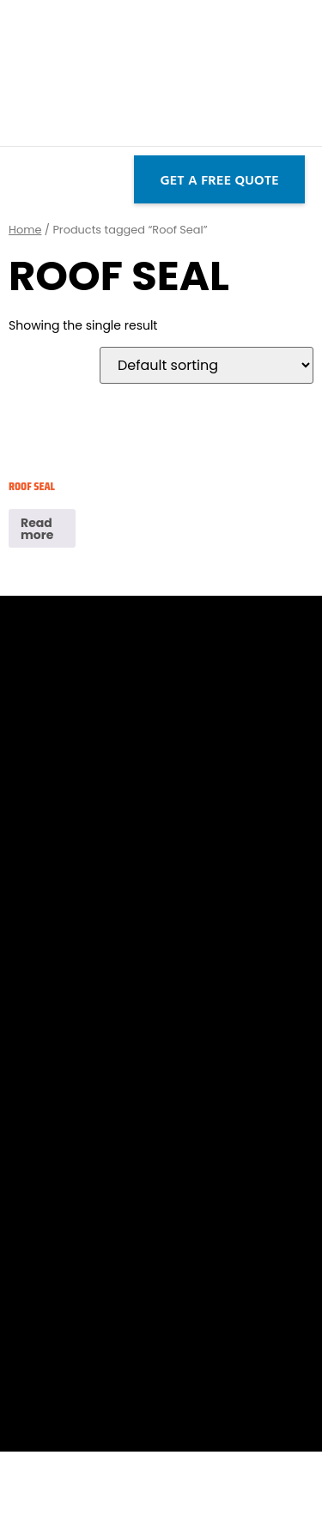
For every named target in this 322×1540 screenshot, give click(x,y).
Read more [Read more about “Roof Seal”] (37, 528)
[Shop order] (206, 365)
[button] (15, 179)
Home (25, 229)
